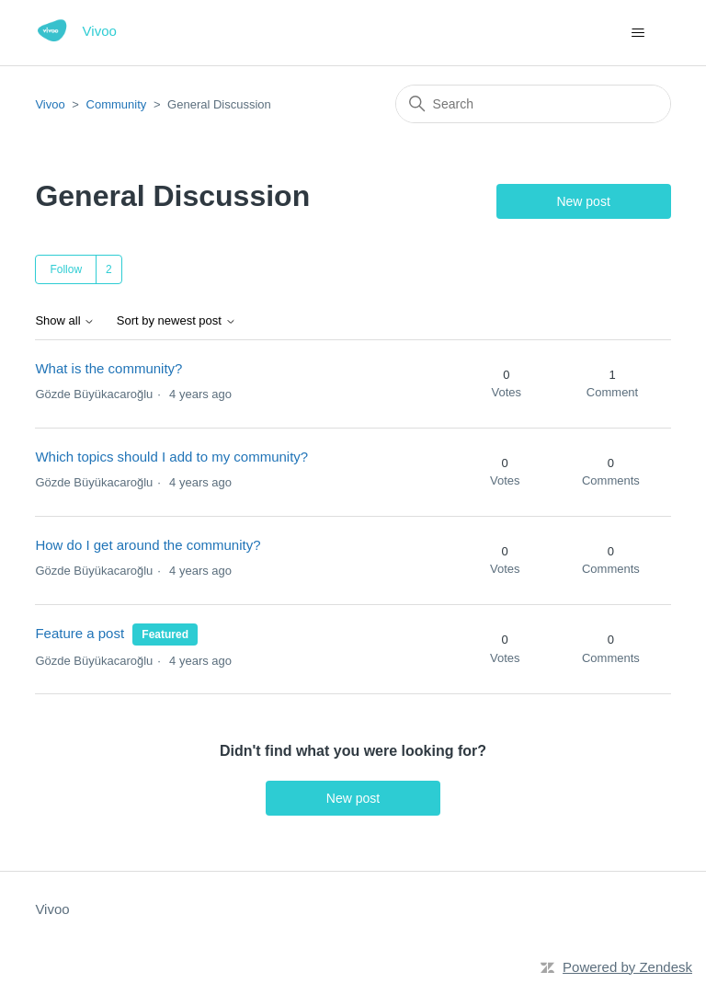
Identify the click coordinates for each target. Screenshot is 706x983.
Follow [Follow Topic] (66, 269)
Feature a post (79, 633)
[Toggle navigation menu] (638, 33)
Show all (65, 320)
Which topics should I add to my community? (171, 456)
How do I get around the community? (147, 545)
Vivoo (49, 104)
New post (582, 201)
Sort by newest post (176, 320)
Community (116, 104)
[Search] (533, 104)
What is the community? (108, 368)
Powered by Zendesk (627, 967)
